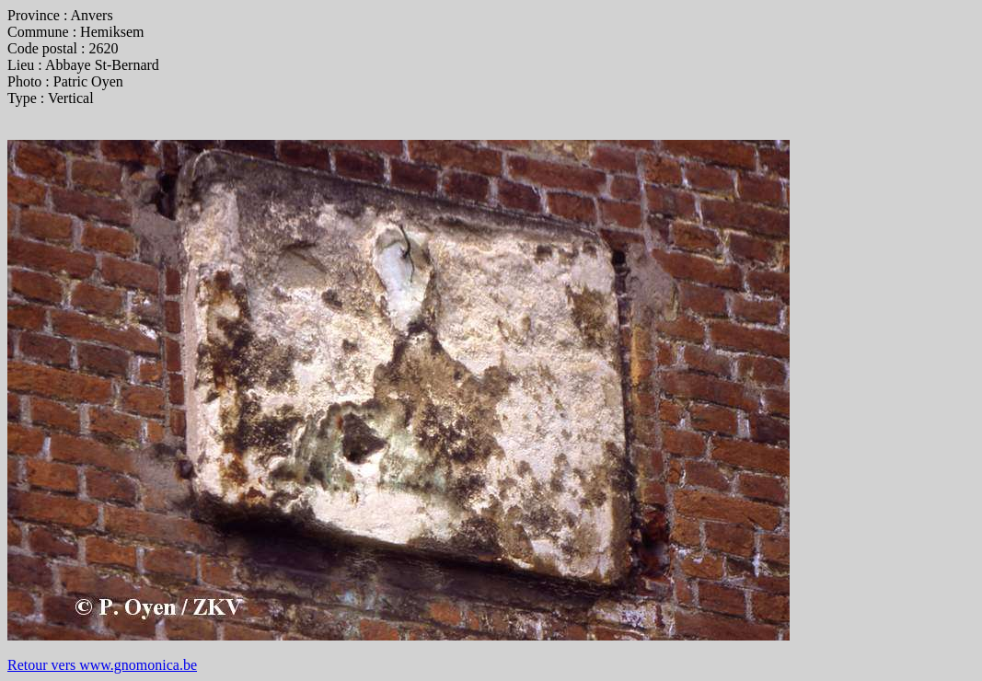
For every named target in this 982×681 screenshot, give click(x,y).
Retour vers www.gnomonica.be (102, 665)
